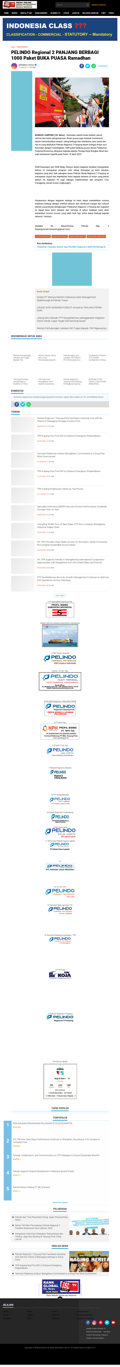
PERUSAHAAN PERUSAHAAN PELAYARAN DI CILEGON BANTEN (61, 1124)
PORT (103, 13)
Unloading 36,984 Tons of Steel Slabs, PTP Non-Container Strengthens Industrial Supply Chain (72, 528)
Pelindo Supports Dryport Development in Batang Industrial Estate (61, 1172)
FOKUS (54, 1313)
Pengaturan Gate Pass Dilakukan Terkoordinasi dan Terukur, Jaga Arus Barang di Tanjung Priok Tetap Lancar (39, 1238)
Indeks (14, 13)
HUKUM (5, 1316)
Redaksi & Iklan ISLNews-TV (97, 1330)
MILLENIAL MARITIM (90, 13)
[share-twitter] (87, 66)
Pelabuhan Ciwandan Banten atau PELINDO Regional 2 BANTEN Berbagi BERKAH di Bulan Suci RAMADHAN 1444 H (72, 247)
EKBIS (29, 1313)
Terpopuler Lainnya (60, 1204)
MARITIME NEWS (60, 237)
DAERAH (6, 1313)
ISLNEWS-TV (55, 13)
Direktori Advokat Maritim (96, 1340)
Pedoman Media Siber (95, 1333)
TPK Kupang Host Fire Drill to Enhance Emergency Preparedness (65, 439)
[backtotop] (60, 1300)
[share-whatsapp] (93, 66)
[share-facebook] (81, 66)
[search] (72, 5)
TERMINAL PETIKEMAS (85, 1319)
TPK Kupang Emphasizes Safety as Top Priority (72, 490)
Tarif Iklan (110, 1333)
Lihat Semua (60, 596)
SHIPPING (55, 1319)
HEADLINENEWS (41, 13)
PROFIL (111, 13)
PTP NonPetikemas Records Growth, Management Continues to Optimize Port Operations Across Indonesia (67, 583)
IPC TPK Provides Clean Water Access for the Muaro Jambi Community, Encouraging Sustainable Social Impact (70, 547)
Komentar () (103, 66)
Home (6, 13)
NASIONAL (7, 1319)
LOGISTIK (75, 13)
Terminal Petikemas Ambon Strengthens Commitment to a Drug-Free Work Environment (72, 457)
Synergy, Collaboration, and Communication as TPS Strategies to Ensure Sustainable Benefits (60, 1158)
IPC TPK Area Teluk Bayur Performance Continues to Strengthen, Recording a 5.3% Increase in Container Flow (60, 1142)
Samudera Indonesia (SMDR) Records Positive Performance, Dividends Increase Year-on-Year (71, 510)
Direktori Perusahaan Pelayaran (99, 1337)
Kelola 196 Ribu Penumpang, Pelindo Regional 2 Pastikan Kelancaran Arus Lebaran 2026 (37, 1228)
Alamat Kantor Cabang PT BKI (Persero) (45, 1188)
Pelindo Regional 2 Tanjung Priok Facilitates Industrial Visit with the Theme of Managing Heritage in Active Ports (69, 424)
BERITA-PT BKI (26, 13)
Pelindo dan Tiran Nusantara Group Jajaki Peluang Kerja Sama (41, 1219)
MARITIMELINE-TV (78, 237)
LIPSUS (66, 13)
